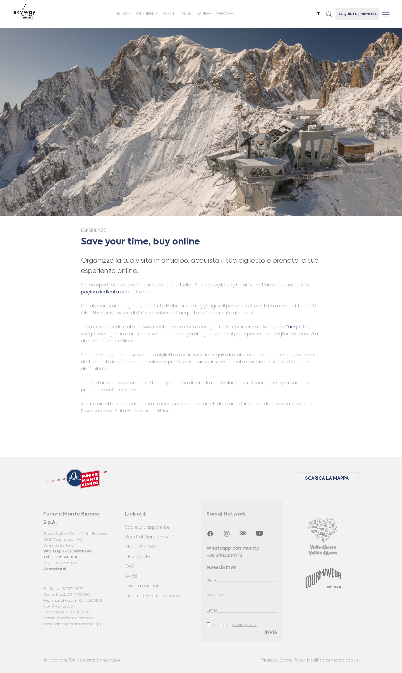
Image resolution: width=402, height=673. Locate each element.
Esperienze (147, 14)
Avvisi (131, 576)
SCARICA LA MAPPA (327, 478)
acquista (298, 327)
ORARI (186, 14)
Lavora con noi (141, 586)
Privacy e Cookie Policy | (283, 660)
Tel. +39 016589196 (60, 557)
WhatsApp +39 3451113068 (68, 551)
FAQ (129, 566)
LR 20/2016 (137, 557)
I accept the (232, 624)
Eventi (169, 14)
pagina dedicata (100, 292)
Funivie (124, 14)
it (317, 14)
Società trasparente (147, 527)
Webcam (225, 14)
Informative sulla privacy (152, 596)
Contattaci (54, 569)
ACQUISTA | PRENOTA (357, 14)
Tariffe (204, 14)
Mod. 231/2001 (141, 547)
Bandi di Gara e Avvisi (149, 537)
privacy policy (244, 625)
